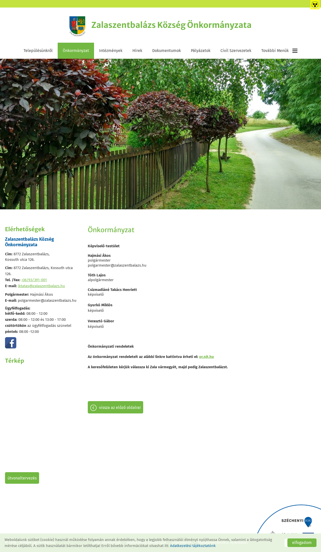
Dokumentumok (166, 50)
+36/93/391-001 (34, 280)
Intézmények (110, 50)
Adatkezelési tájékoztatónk (193, 545)
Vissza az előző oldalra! (120, 407)
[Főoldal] (77, 26)
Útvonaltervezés (22, 478)
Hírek (137, 50)
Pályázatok (200, 50)
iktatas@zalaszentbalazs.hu (41, 286)
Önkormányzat (76, 50)
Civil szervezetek (235, 50)
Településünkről (38, 50)
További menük (279, 50)
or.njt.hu (206, 356)
